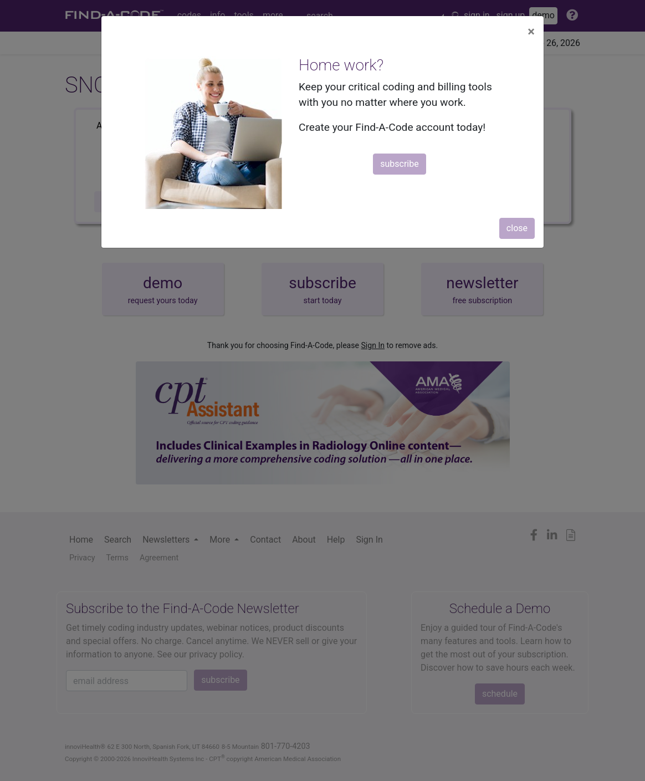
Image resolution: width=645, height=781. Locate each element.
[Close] (531, 31)
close (517, 228)
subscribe (399, 164)
